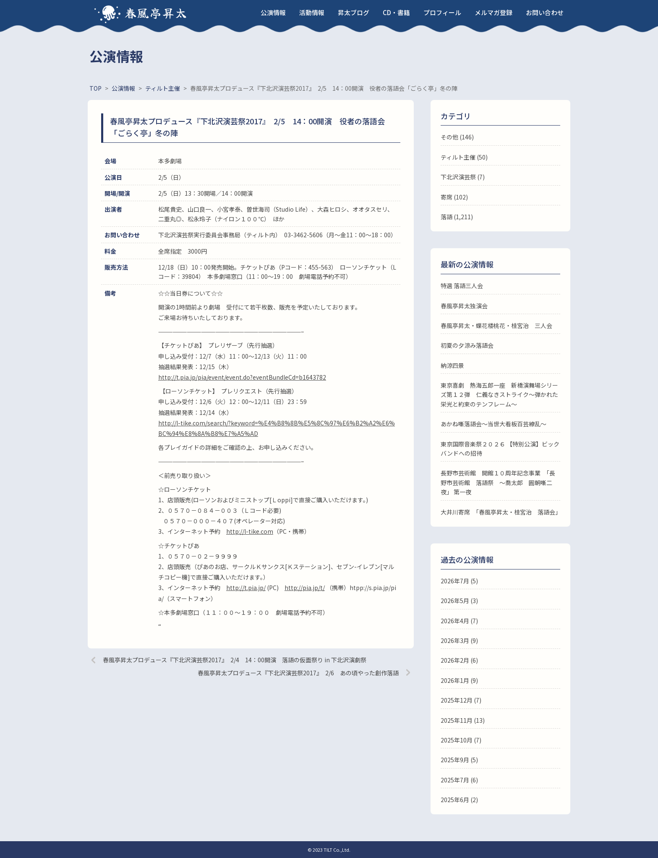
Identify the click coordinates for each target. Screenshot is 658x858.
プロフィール (442, 12)
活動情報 (311, 12)
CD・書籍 (396, 12)
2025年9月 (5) (459, 760)
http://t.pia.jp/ (246, 587)
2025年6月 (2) (459, 799)
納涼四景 (452, 365)
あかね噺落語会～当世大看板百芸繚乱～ (493, 424)
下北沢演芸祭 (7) (463, 177)
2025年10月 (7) (461, 740)
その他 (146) (457, 137)
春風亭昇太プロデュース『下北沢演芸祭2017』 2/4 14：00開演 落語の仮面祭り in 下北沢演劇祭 (234, 660)
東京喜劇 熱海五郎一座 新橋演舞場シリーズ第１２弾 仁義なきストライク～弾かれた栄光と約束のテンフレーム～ (499, 394)
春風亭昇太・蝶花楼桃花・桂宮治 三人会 (496, 325)
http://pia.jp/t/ (305, 587)
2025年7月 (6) (459, 780)
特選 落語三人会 (462, 285)
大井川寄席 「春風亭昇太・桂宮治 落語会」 (501, 512)
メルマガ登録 (493, 12)
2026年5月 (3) (459, 600)
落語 (446, 217)
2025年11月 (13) (463, 720)
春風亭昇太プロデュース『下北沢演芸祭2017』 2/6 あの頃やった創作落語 (298, 673)
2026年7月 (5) (459, 581)
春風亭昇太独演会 (464, 306)
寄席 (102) (454, 197)
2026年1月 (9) (459, 680)
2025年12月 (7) (461, 700)
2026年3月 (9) (459, 640)
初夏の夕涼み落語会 (467, 345)
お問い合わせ (545, 12)
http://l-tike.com (249, 531)
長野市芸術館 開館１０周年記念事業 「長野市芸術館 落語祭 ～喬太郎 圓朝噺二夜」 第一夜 (498, 482)
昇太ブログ (353, 12)
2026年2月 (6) (459, 660)
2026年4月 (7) (459, 621)
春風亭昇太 (156, 12)
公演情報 (273, 12)
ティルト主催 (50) (464, 157)
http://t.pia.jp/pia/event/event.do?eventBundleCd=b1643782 (242, 377)
